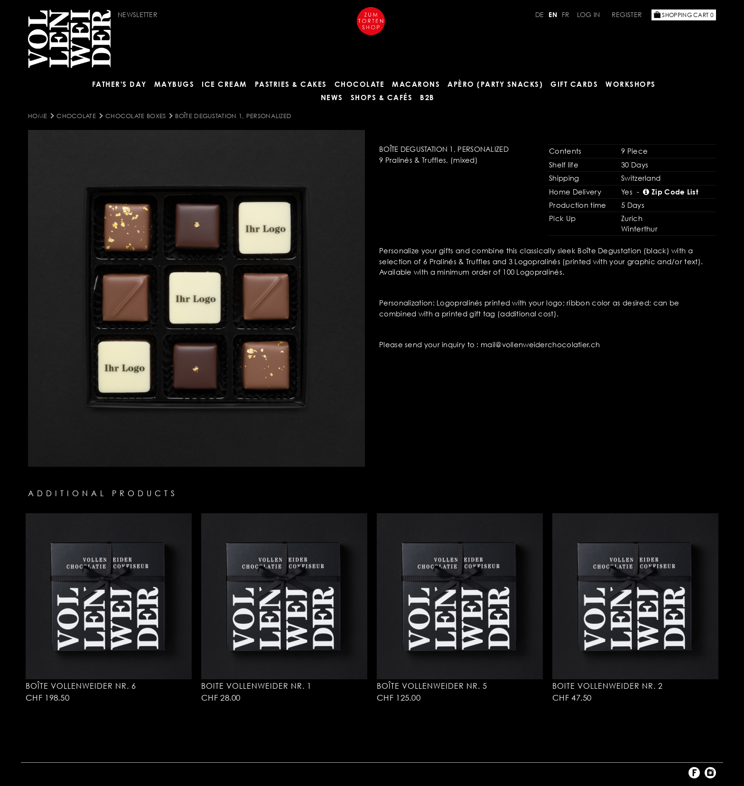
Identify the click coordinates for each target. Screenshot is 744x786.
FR (566, 14)
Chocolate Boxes (135, 116)
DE (539, 14)
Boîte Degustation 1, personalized (233, 116)
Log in (588, 14)
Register (627, 14)
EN (553, 14)
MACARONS (416, 84)
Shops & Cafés (382, 97)
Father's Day (119, 84)
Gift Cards (574, 84)
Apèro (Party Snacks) (495, 84)
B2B (427, 97)
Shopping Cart (684, 14)
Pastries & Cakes (291, 84)
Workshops (630, 84)
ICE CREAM (224, 84)
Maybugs (174, 84)
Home (37, 116)
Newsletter (138, 14)
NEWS (332, 97)
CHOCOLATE (360, 84)
